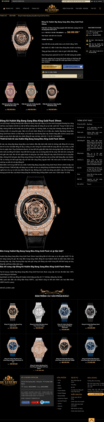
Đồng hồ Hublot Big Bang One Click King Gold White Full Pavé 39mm (39, 367)
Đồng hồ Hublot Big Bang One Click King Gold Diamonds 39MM (64, 359)
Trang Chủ (9, 8)
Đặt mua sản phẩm (52, 67)
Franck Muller (61, 390)
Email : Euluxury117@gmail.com (30, 398)
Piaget (59, 408)
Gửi (80, 76)
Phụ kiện (79, 8)
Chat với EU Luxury (74, 67)
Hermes (60, 406)
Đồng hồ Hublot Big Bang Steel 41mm (91, 325)
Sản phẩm (12, 15)
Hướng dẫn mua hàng (93, 381)
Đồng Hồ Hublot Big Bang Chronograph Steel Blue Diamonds (64, 326)
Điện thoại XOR (68, 8)
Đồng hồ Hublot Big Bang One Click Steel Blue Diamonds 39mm (90, 359)
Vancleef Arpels (62, 401)
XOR (59, 383)
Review (85, 8)
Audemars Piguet (63, 398)
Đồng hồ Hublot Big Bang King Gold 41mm (13, 325)
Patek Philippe (62, 393)
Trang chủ (3, 15)
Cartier (60, 403)
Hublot (60, 388)
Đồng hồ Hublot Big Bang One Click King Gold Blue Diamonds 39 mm (13, 360)
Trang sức (35, 8)
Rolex (59, 385)
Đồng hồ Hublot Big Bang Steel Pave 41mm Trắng (39, 325)
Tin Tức (93, 8)
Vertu (59, 380)
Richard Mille (61, 396)
